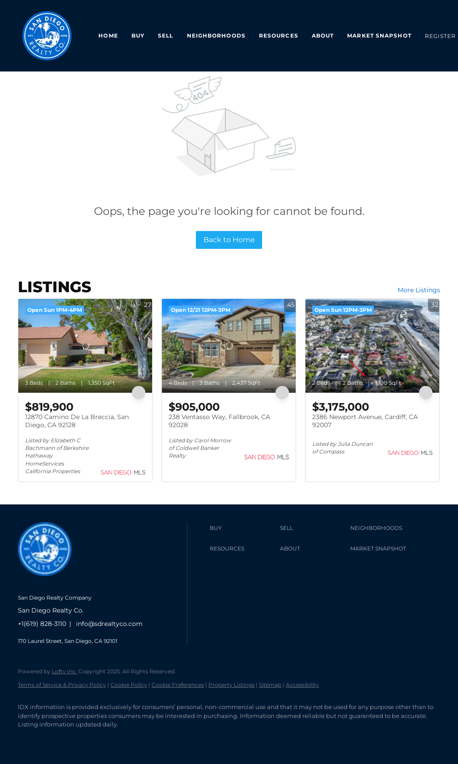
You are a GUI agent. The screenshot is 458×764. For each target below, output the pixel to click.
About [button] (323, 35)
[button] (243, 528)
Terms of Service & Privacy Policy (62, 684)
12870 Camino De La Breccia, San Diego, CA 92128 (77, 421)
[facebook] (28, 740)
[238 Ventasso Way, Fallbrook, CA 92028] (229, 346)
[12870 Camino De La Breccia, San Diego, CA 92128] (85, 346)
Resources (278, 35)
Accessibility (302, 684)
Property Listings (231, 684)
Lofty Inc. (64, 671)
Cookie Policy (128, 684)
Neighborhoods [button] (216, 35)
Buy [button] (137, 35)
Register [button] (440, 36)
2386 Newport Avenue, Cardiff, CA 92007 (365, 421)
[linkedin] (54, 740)
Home (108, 35)
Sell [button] (165, 35)
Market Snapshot (379, 35)
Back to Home (229, 239)
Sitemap (270, 684)
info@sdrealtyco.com (109, 624)
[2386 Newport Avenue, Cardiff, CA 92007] (372, 346)
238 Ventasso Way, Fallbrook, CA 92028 (219, 421)
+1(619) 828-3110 (42, 624)
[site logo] (51, 583)
